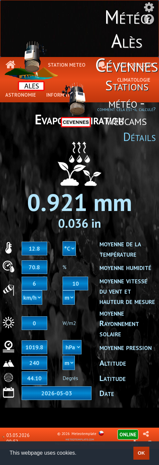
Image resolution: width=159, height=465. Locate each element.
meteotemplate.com (80, 439)
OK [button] (141, 453)
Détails (139, 136)
